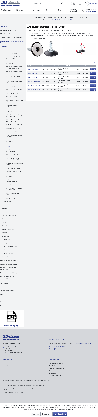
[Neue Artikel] (21, 10)
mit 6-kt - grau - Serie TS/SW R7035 (13, 77)
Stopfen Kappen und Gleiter (8, 264)
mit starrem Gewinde (9, 50)
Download (3, 298)
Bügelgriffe (5, 225)
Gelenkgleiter (5, 236)
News (1, 305)
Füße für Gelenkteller (7, 212)
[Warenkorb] (86, 3)
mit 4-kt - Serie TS (10, 86)
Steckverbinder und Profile (8, 30)
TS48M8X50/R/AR (33, 73)
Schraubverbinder (5, 34)
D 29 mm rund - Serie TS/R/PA (13, 155)
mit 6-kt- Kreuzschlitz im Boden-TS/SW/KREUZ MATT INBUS (14, 72)
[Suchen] (62, 3)
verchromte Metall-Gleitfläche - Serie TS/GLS (14, 175)
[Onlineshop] (6, 10)
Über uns (3, 287)
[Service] (49, 10)
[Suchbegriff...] (49, 3)
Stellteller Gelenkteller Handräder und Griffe (12, 42)
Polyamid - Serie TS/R (11, 96)
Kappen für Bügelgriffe (8, 229)
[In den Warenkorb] (94, 69)
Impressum (52, 373)
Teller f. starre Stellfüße (8, 253)
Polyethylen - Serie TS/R (12, 93)
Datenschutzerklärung (56, 375)
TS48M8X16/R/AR (33, 69)
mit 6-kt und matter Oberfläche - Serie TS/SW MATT (14, 57)
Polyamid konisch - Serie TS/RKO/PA (12, 110)
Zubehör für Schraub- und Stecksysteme (8, 268)
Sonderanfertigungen (12, 318)
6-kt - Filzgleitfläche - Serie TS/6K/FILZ (12, 193)
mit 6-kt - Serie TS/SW (11, 53)
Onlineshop (3, 26)
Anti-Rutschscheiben (7, 257)
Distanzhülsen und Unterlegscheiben (11, 273)
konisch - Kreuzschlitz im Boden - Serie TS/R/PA (14, 140)
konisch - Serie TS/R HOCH (13, 168)
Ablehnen (35, 414)
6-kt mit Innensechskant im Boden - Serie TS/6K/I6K (14, 189)
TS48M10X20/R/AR (34, 81)
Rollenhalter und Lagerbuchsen (9, 260)
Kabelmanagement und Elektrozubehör (7, 277)
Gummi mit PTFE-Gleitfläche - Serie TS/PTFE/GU (13, 150)
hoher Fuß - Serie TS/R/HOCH (13, 171)
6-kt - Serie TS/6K (10, 185)
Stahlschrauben (6, 250)
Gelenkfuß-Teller (6, 239)
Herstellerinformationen (83, 63)
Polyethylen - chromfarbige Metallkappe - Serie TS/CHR (13, 159)
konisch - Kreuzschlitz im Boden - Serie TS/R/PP (14, 135)
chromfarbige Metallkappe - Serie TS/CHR (14, 163)
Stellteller (4, 46)
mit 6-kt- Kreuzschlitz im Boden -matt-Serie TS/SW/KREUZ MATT (14, 67)
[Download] (61, 10)
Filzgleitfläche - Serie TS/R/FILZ (14, 125)
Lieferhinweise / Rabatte (56, 368)
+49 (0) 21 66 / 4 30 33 (58, 347)
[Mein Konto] (74, 3)
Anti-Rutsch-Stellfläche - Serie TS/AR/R (14, 145)
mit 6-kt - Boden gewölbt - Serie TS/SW (14, 82)
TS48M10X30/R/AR (34, 85)
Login (4, 363)
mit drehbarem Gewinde (10, 205)
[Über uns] (36, 10)
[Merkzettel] (80, 3)
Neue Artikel (4, 283)
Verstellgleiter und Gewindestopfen (11, 37)
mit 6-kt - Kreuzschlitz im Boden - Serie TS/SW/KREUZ (14, 62)
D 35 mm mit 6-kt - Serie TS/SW (14, 90)
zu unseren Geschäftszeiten (83, 343)
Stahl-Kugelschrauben (7, 243)
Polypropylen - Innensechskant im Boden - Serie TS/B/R (14, 120)
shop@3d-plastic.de (57, 349)
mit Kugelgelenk (8, 201)
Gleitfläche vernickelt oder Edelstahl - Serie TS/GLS (12, 180)
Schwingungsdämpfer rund (9, 219)
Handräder (5, 222)
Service (2, 294)
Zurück (2, 17)
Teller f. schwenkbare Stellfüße (9, 246)
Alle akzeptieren (60, 414)
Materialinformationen (56, 363)
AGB (50, 370)
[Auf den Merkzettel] (91, 69)
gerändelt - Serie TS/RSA (12, 131)
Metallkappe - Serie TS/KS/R (13, 128)
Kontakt (2, 302)
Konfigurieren (46, 414)
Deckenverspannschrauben (9, 215)
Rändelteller (5, 208)
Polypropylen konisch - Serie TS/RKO (13, 105)
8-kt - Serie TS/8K (10, 198)
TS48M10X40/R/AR (34, 90)
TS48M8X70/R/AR (33, 77)
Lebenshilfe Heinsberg (7, 290)
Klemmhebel (5, 232)
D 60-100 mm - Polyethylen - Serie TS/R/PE (14, 100)
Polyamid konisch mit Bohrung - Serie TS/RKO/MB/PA (14, 115)
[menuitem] (74, 3)
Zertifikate (52, 366)
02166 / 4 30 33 (91, 11)
